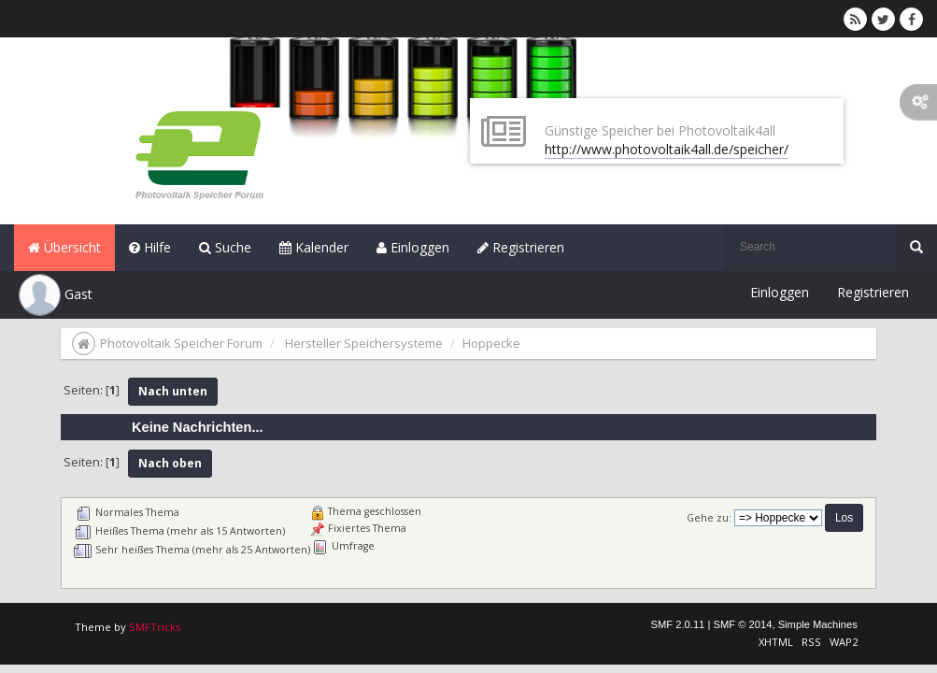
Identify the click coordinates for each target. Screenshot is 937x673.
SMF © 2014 (742, 624)
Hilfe (150, 247)
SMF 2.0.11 (678, 624)
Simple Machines (818, 624)
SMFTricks (154, 627)
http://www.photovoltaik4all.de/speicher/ (666, 149)
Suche (225, 247)
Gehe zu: (709, 517)
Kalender (313, 247)
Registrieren (520, 247)
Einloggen (412, 247)
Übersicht (64, 247)
